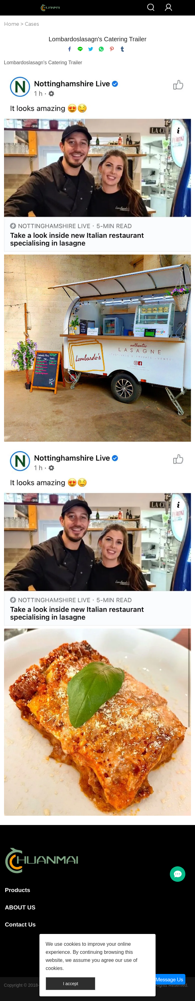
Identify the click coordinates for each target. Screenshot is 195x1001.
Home (11, 24)
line (80, 49)
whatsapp (101, 49)
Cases (32, 24)
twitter (91, 49)
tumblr (122, 49)
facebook (69, 49)
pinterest (112, 49)
